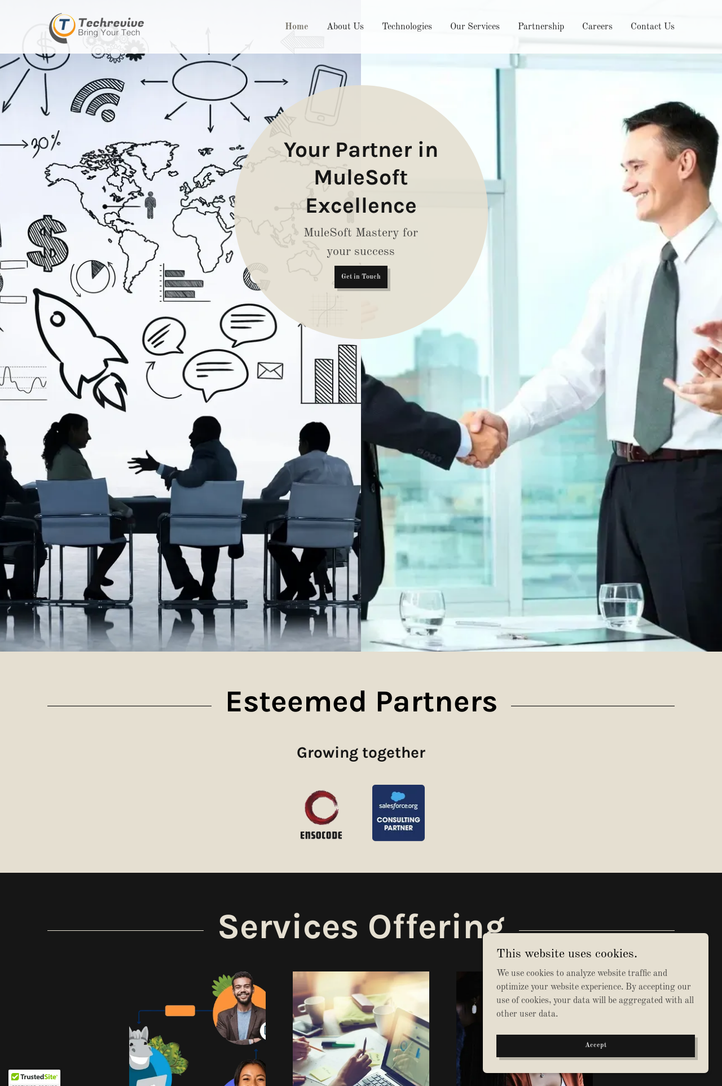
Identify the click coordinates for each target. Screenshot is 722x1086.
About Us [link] (345, 27)
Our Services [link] (475, 27)
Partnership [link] (541, 27)
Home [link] (297, 27)
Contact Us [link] (653, 27)
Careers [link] (597, 27)
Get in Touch (361, 277)
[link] (99, 26)
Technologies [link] (407, 27)
